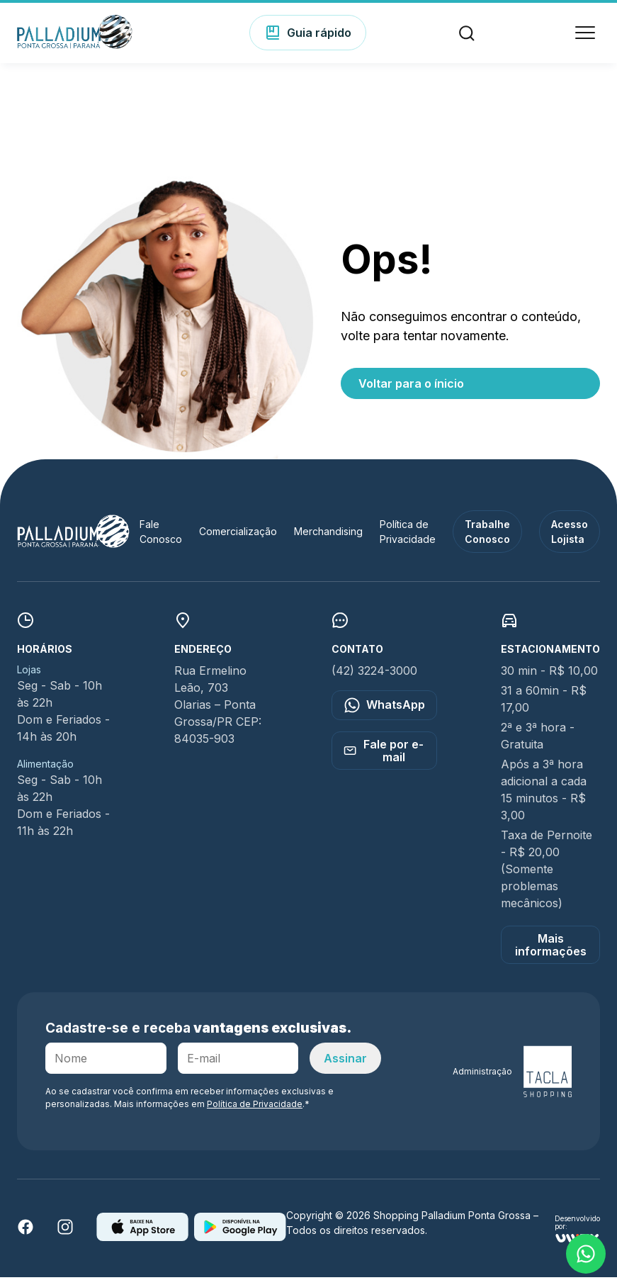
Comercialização (238, 539)
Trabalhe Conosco (487, 539)
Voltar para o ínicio (411, 391)
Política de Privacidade (254, 1111)
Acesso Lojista (569, 539)
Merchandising (328, 539)
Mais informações (551, 952)
